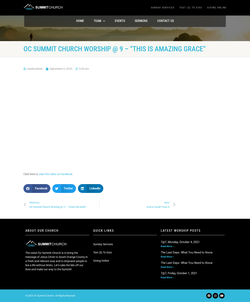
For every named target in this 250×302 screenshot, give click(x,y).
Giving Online (217, 7)
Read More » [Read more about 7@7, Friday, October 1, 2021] (167, 277)
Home (80, 21)
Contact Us (165, 21)
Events (120, 21)
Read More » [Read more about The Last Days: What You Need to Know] (167, 256)
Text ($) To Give (190, 7)
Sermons (141, 21)
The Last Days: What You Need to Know (186, 252)
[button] (36, 188)
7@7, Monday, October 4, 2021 (180, 242)
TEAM (99, 21)
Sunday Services (162, 7)
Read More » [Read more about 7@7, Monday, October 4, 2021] (167, 246)
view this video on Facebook (55, 174)
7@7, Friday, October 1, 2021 (179, 273)
